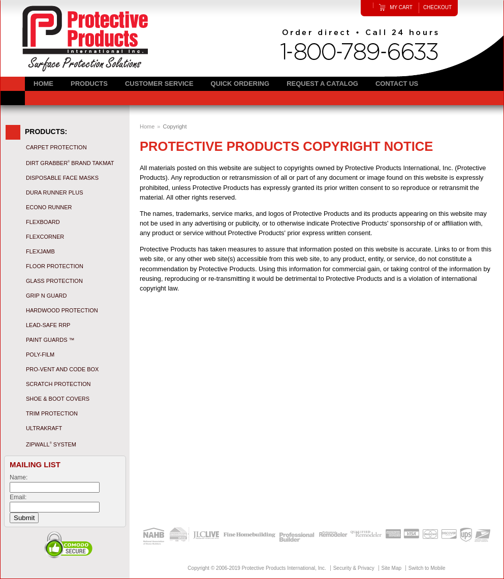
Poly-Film (40, 354)
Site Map (391, 568)
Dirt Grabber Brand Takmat (70, 163)
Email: (18, 497)
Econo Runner (49, 207)
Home (147, 126)
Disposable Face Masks (62, 178)
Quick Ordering (240, 83)
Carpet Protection (56, 147)
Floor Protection (54, 266)
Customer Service (159, 83)
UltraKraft (44, 428)
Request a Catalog (322, 83)
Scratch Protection (58, 384)
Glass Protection (54, 281)
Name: (18, 477)
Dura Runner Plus (54, 192)
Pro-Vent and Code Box (62, 369)
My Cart (401, 7)
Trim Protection (52, 413)
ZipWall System (51, 444)
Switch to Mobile (427, 568)
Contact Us (396, 83)
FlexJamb (40, 251)
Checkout (437, 7)
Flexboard (43, 222)
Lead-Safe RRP (48, 325)
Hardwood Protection (62, 310)
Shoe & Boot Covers (57, 399)
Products (89, 83)
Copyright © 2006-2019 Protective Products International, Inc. (256, 568)
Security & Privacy (353, 568)
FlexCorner (45, 237)
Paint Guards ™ (50, 340)
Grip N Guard (46, 296)
